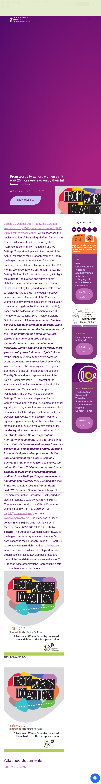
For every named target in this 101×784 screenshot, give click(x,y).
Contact (71, 8)
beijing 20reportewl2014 (15, 767)
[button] (89, 19)
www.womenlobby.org (16, 518)
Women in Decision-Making (84, 388)
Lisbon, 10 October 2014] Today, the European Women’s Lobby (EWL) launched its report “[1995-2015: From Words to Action (33, 228)
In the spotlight (80, 333)
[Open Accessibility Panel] (95, 778)
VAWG (78, 259)
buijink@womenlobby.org (18, 513)
